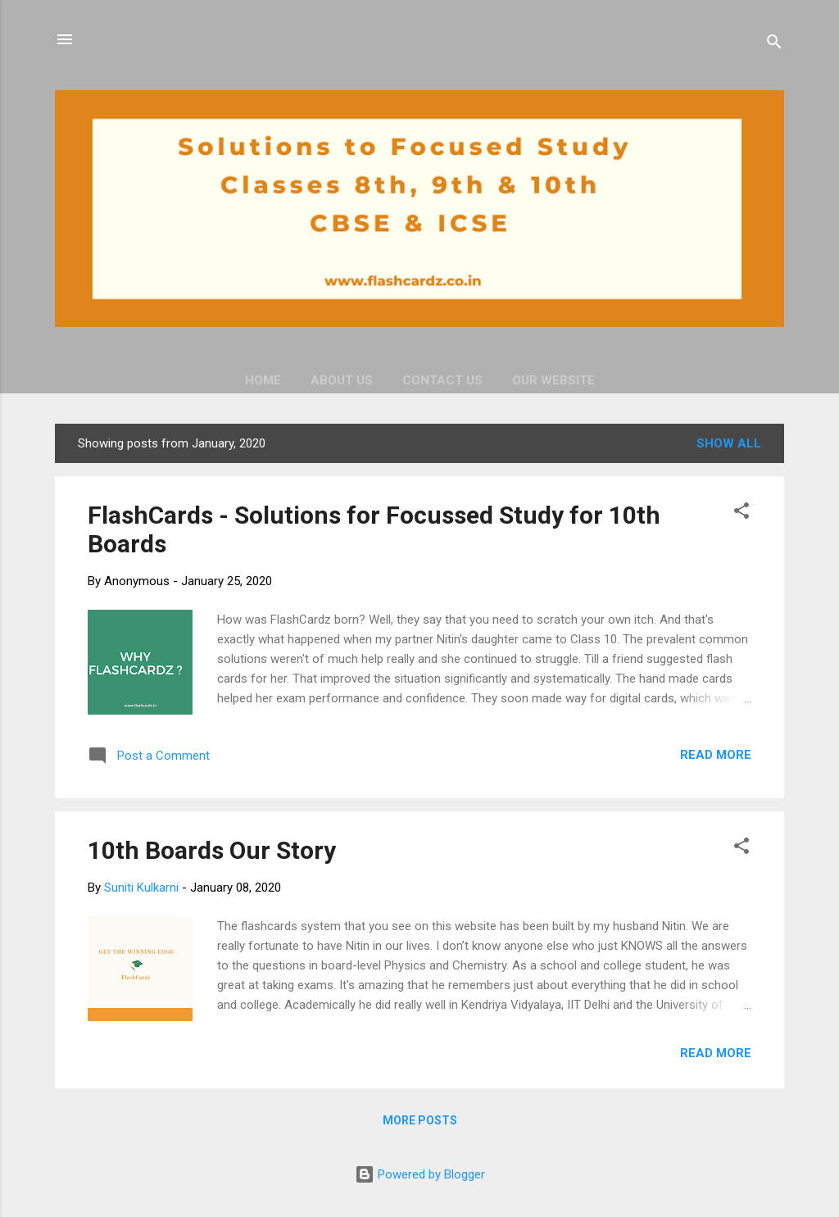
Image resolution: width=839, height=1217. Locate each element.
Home (263, 380)
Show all (728, 443)
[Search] (774, 45)
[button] (741, 513)
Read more (715, 754)
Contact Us (442, 380)
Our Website (553, 380)
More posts (420, 1120)
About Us (342, 380)
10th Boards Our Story (212, 850)
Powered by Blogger (420, 1174)
